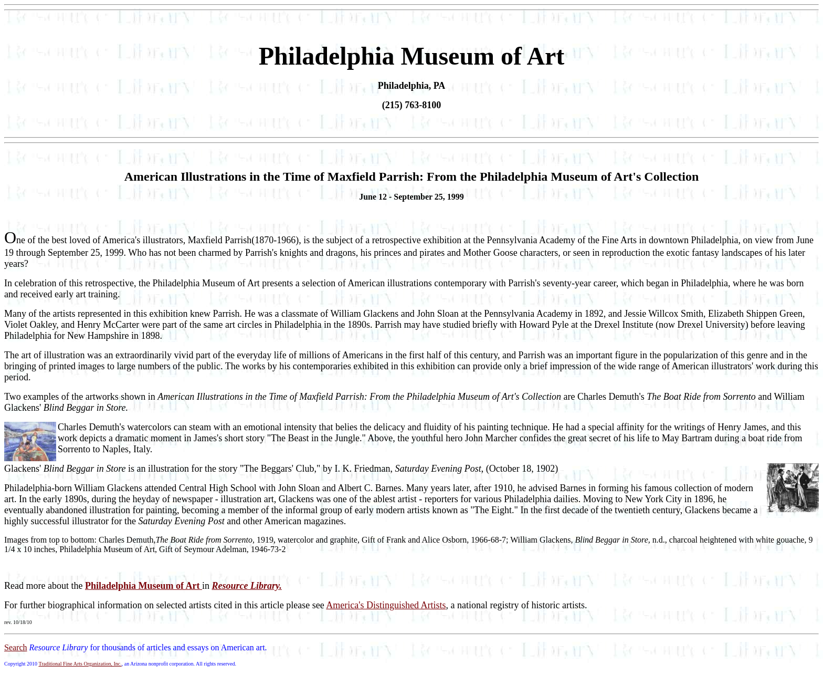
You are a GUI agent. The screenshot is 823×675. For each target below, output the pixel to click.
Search (15, 647)
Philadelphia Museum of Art (143, 585)
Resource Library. (246, 585)
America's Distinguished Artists (386, 605)
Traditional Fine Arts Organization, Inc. (79, 664)
